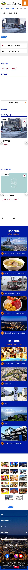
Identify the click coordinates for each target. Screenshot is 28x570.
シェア (3, 36)
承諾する (17, 567)
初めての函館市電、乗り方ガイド (14, 293)
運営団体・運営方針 (7, 547)
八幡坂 (6, 403)
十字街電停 (6, 141)
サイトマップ (18, 547)
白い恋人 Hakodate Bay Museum (14, 443)
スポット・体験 (10, 8)
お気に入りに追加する (11, 45)
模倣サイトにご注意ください (14, 545)
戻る (8, 218)
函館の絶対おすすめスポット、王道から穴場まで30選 (16, 333)
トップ (2, 8)
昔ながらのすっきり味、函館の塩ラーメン (16, 273)
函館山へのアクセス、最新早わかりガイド (16, 253)
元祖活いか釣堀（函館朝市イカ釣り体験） (16, 364)
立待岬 (6, 423)
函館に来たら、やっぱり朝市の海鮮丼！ (15, 313)
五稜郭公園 (8, 383)
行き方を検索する (10, 51)
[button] (1, 142)
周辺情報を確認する (17, 103)
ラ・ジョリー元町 (9, 196)
